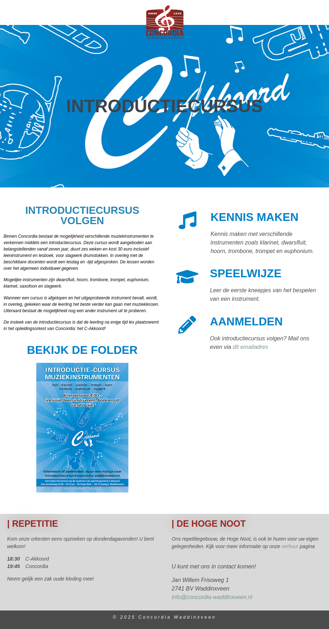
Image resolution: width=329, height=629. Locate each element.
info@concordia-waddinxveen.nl (212, 597)
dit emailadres (250, 347)
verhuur (290, 546)
